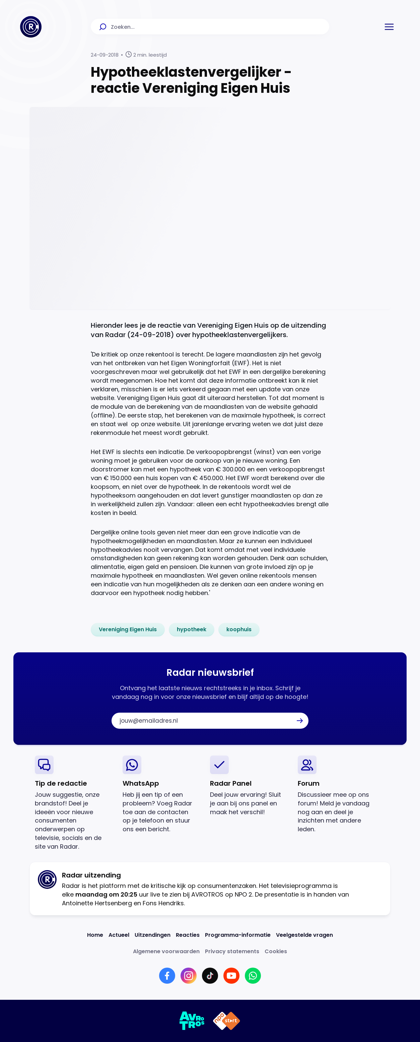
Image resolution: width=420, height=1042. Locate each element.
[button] (389, 27)
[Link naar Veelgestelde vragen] (304, 935)
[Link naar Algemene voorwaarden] (166, 951)
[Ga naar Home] (31, 27)
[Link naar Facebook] (167, 976)
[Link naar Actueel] (119, 935)
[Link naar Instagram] (189, 976)
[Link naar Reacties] (188, 935)
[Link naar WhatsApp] (253, 976)
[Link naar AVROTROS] (192, 1021)
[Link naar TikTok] (210, 976)
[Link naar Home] (95, 935)
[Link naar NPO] (226, 1021)
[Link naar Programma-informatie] (238, 935)
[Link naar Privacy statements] (232, 951)
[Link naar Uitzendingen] (152, 935)
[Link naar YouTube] (231, 976)
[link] (128, 629)
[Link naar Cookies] (276, 951)
